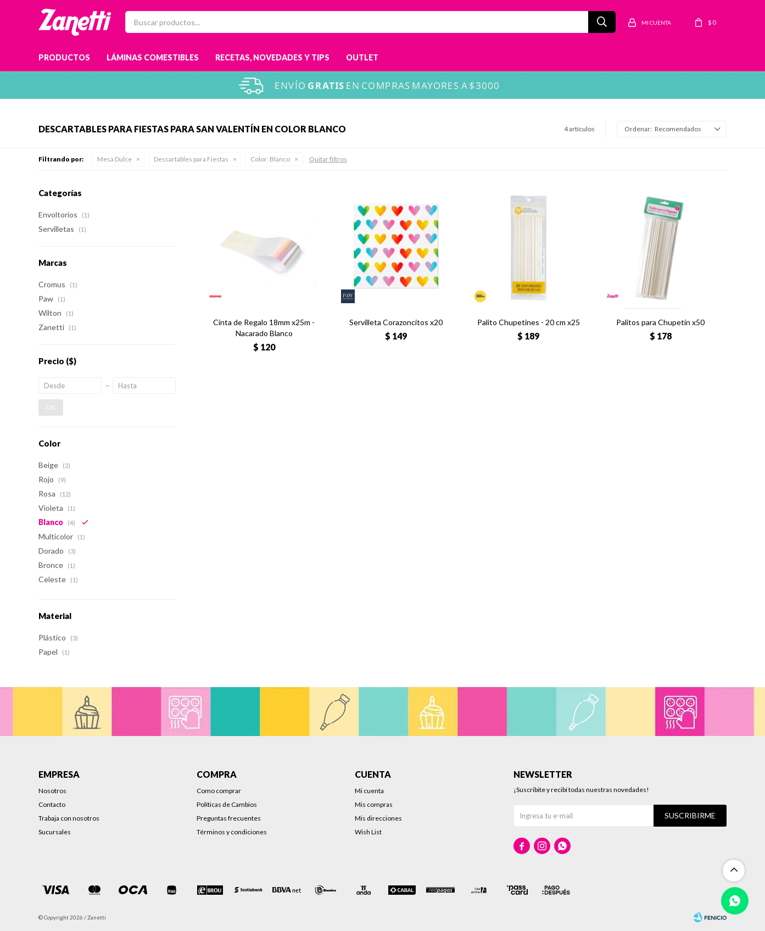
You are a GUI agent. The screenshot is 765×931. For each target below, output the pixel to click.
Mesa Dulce (114, 159)
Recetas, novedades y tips (272, 57)
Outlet (362, 57)
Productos (64, 57)
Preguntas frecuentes (229, 818)
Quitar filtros (328, 159)
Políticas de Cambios (227, 804)
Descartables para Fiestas (191, 159)
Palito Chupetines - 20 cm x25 (528, 322)
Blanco (270, 159)
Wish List (368, 832)
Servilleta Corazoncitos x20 (396, 322)
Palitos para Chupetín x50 (660, 322)
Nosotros (52, 791)
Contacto (51, 804)
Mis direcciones (378, 818)
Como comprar (219, 791)
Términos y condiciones (232, 832)
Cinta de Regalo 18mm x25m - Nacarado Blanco (264, 327)
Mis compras (374, 804)
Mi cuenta (369, 791)
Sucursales (54, 832)
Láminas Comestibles (153, 57)
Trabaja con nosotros (68, 818)
